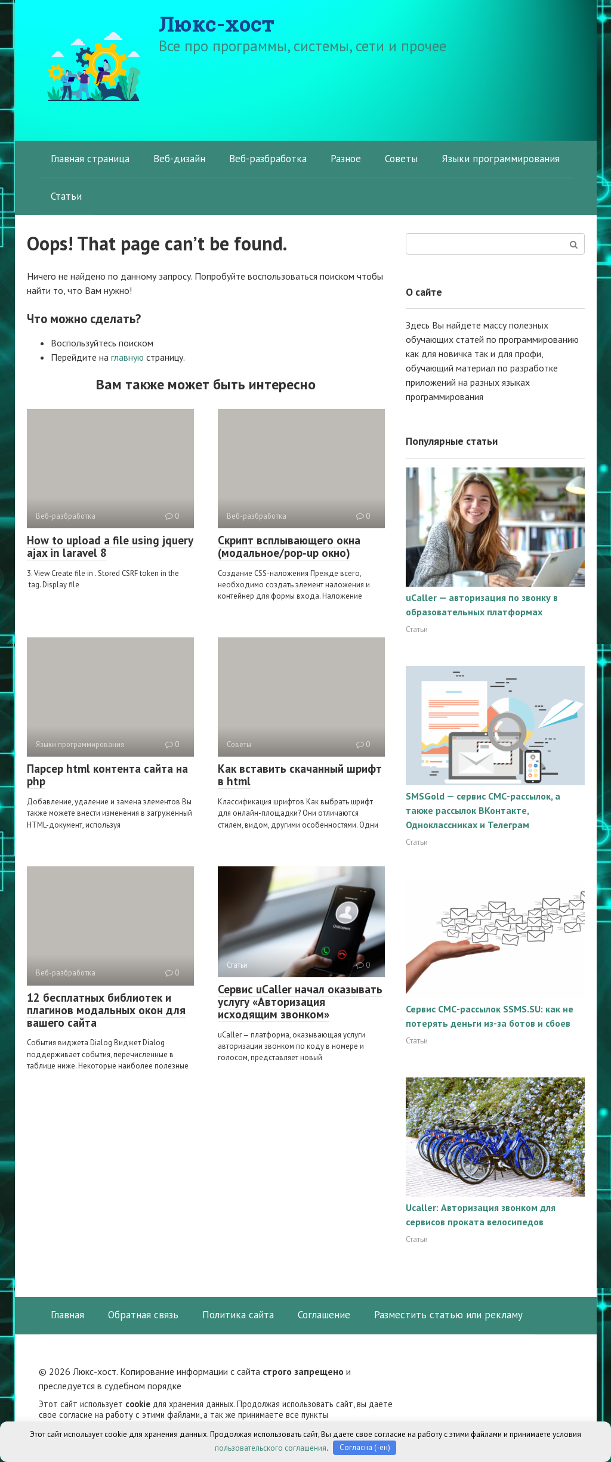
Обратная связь (143, 1314)
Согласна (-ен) (365, 1447)
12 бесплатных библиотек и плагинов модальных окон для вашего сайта (106, 1010)
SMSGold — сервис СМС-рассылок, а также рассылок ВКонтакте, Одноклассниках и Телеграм (483, 810)
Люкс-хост (216, 23)
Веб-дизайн (179, 158)
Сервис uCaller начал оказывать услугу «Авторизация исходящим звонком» (300, 1001)
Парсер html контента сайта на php (107, 774)
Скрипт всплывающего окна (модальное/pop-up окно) (289, 546)
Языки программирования (501, 158)
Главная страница (90, 158)
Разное (346, 158)
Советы (401, 158)
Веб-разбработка (268, 158)
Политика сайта (238, 1314)
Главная (67, 1314)
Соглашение (324, 1314)
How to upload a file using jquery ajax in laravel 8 (110, 546)
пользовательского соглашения (270, 1447)
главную (127, 357)
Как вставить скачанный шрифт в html (300, 774)
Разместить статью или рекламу (448, 1314)
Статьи (66, 196)
